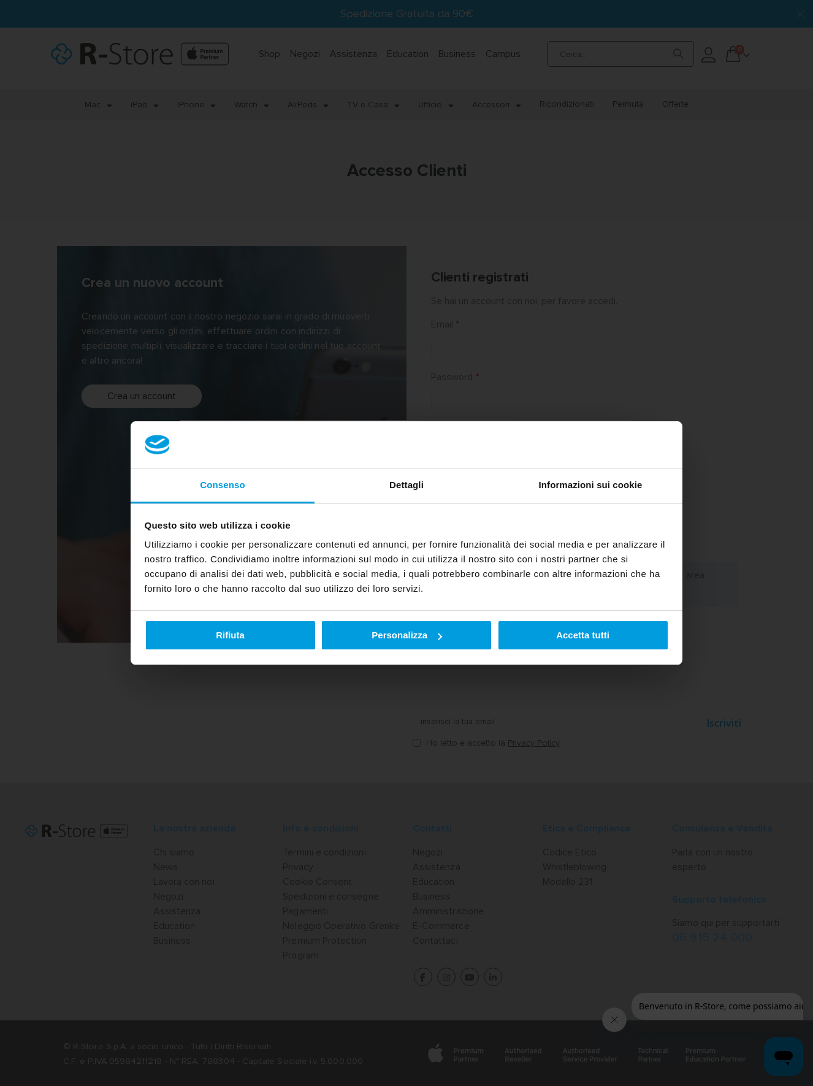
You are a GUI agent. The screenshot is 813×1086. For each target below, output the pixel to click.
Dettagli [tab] (406, 485)
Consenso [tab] (222, 485)
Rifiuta (230, 635)
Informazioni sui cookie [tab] (591, 485)
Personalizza (407, 635)
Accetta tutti (582, 635)
